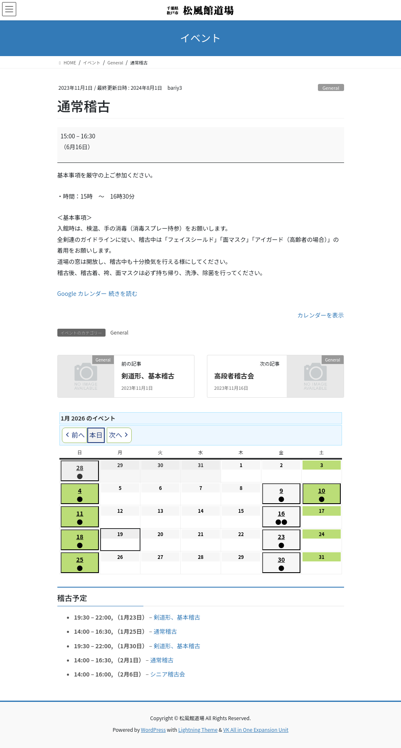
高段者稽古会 (234, 376)
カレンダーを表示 (321, 315)
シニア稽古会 (167, 674)
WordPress (153, 729)
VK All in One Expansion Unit (255, 729)
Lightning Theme (198, 729)
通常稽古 (165, 631)
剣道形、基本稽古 (148, 376)
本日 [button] (96, 435)
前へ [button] (74, 434)
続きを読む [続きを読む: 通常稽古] (123, 293)
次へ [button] (119, 434)
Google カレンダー (82, 293)
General (330, 87)
